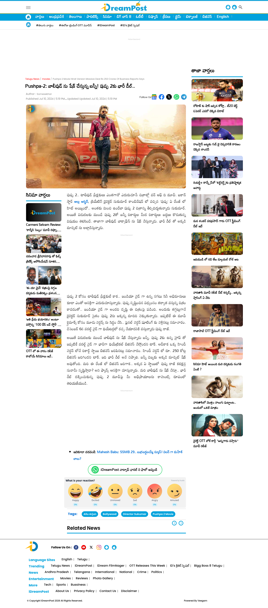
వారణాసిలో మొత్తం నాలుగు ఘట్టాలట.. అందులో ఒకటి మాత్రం (214, 405)
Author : (39, 94)
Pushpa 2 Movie (163, 514)
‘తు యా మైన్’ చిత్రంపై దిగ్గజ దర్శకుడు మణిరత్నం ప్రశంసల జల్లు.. (42, 290)
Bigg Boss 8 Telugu (208, 566)
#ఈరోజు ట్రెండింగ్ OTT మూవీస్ (75, 25)
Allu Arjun (90, 514)
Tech (47, 585)
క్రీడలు (166, 16)
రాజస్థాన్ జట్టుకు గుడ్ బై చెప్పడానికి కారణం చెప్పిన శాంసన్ (216, 146)
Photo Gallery (103, 578)
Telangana (82, 572)
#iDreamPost (106, 25)
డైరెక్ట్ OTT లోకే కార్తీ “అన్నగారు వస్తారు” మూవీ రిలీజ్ (215, 443)
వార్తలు (39, 16)
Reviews (82, 578)
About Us (62, 591)
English (223, 16)
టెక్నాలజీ (192, 16)
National (125, 572)
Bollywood (109, 514)
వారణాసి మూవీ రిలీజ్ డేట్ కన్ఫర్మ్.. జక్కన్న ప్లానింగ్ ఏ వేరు (217, 295)
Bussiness (78, 585)
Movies (65, 578)
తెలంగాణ (75, 16)
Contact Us (108, 591)
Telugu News (32, 78)
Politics (156, 572)
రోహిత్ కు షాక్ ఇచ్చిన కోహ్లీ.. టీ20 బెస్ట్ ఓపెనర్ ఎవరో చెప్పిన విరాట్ (215, 108)
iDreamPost (83, 566)
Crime (141, 572)
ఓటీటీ (139, 16)
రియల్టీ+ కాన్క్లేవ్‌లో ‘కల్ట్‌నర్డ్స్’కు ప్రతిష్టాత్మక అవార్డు (217, 185)
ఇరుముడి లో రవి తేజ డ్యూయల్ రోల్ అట (216, 259)
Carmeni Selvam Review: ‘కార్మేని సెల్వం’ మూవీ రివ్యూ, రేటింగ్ (43, 227)
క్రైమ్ (178, 16)
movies (46, 78)
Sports (61, 585)
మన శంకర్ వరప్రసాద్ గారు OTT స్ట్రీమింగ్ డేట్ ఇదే (216, 223)
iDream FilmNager (110, 566)
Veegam (202, 600)
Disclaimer (129, 591)
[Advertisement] (134, 49)
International (104, 572)
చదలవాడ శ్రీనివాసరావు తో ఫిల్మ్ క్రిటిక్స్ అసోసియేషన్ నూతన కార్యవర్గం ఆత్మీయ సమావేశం (43, 259)
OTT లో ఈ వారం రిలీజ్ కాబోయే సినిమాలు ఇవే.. (39, 353)
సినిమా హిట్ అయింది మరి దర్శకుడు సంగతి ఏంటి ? (217, 366)
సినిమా (107, 16)
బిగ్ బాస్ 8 (124, 16)
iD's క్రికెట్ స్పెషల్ (179, 566)
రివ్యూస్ (153, 16)
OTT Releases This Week (147, 566)
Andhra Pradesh (57, 572)
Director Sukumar (134, 514)
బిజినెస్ (207, 16)
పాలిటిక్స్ (92, 16)
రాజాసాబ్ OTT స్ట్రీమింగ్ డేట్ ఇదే (211, 331)
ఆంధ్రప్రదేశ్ (56, 16)
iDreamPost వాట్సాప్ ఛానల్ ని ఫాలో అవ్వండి (129, 469)
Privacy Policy (84, 591)
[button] (181, 523)
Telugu (82, 559)
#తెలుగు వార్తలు (44, 25)
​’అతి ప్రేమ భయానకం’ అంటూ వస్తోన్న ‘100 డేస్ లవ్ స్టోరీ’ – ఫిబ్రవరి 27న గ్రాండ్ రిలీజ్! (43, 322)
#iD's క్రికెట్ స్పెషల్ (130, 25)
